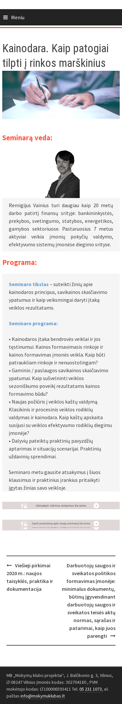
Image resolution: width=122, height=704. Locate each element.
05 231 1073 (90, 689)
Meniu (17, 17)
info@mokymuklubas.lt (42, 696)
